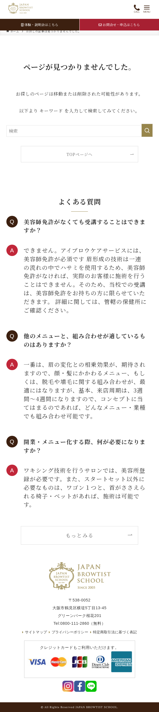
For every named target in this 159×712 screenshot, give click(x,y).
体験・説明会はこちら (40, 24)
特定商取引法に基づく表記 (116, 632)
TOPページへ (79, 154)
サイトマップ (33, 632)
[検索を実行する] (147, 130)
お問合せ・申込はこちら (119, 24)
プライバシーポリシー (69, 632)
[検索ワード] (79, 131)
